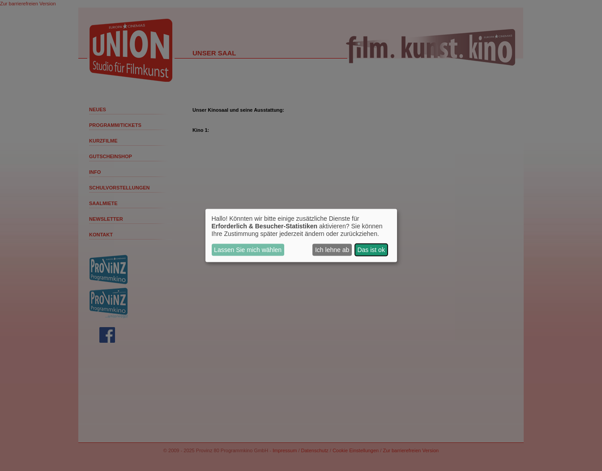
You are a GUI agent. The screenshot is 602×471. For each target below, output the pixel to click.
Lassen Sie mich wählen (248, 249)
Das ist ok (370, 249)
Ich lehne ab (332, 249)
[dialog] (301, 235)
